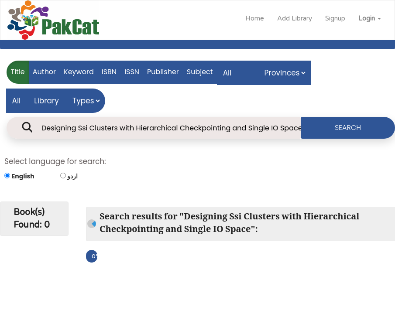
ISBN (109, 72)
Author (44, 72)
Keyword (79, 72)
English (23, 176)
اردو (72, 176)
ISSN (131, 72)
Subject (200, 72)
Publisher (163, 72)
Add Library (294, 18)
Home (254, 18)
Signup (335, 18)
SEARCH (348, 128)
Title (18, 72)
